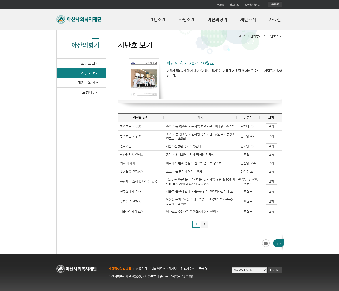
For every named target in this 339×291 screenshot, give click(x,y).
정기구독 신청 (88, 83)
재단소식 (248, 19)
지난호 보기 (274, 36)
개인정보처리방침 (120, 269)
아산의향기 (217, 19)
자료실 (275, 19)
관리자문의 (188, 269)
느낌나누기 (90, 92)
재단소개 (158, 19)
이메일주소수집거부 (164, 269)
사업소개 (187, 19)
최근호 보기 (90, 63)
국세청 (203, 269)
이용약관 (141, 269)
